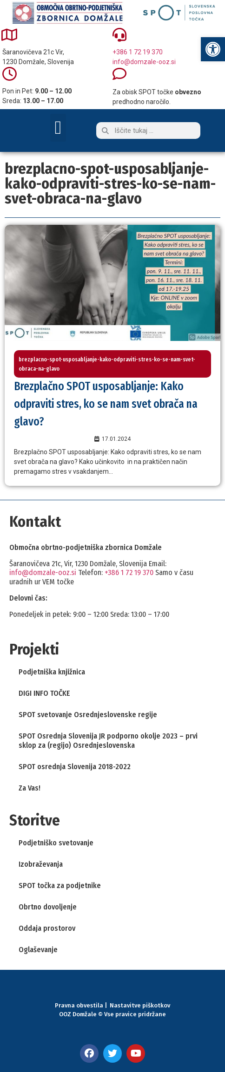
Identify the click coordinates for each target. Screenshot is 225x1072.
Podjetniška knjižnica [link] (52, 671)
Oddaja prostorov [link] (47, 928)
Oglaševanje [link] (38, 949)
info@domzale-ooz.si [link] (144, 61)
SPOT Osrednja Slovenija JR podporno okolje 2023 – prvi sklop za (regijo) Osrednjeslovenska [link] (108, 741)
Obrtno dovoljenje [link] (48, 906)
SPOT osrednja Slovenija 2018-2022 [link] (75, 766)
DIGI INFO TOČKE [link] (44, 693)
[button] (58, 128)
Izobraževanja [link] (41, 864)
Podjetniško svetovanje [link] (56, 842)
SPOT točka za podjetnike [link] (60, 885)
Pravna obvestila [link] (79, 1005)
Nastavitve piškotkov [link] (140, 1005)
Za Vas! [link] (29, 788)
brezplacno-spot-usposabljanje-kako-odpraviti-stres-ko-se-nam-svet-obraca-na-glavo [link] (107, 364)
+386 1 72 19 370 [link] (137, 52)
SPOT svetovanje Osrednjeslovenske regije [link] (88, 714)
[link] (213, 49)
